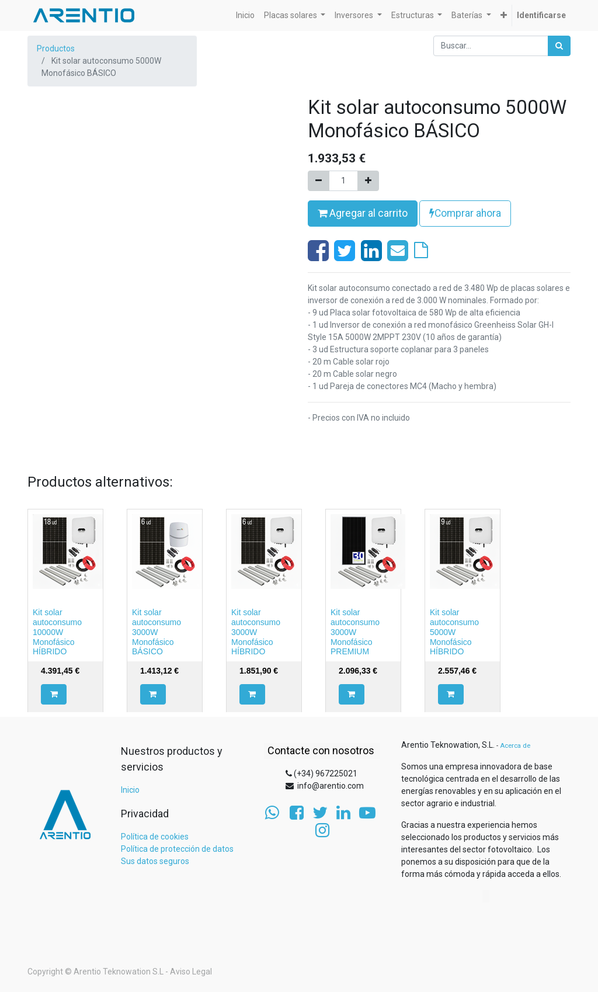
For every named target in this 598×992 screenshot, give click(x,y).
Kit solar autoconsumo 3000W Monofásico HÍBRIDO (255, 632)
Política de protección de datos (177, 849)
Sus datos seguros (155, 861)
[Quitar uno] (318, 181)
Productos (56, 48)
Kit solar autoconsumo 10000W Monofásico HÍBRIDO (57, 632)
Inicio (130, 790)
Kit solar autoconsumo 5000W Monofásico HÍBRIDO (454, 632)
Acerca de (515, 746)
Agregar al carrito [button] (363, 213)
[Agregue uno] (368, 181)
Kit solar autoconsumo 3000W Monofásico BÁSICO (156, 632)
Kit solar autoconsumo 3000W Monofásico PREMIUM (355, 632)
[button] (54, 694)
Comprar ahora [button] (465, 213)
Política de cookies (155, 836)
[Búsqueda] (559, 46)
